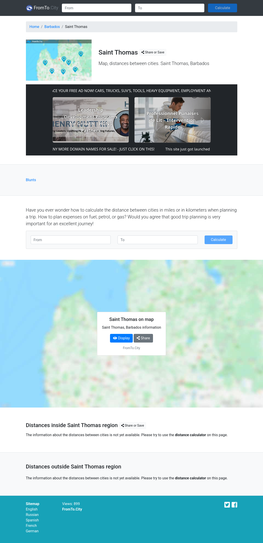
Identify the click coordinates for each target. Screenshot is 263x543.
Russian (32, 515)
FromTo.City (72, 509)
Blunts (31, 180)
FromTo (42, 8)
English (32, 509)
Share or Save (152, 52)
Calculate (222, 8)
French (31, 525)
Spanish (32, 520)
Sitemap (33, 504)
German (32, 531)
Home (34, 27)
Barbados (52, 27)
